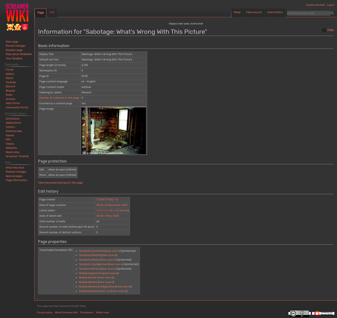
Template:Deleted (89, 255)
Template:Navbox (89, 268)
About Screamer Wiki (66, 312)
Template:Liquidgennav (93, 264)
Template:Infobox (89, 259)
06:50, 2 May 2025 (107, 215)
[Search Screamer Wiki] (309, 13)
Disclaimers (86, 312)
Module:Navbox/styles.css (94, 291)
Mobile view (102, 312)
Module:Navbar (88, 277)
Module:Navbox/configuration (97, 286)
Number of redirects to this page (59, 97)
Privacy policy (44, 312)
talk (114, 199)
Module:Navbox (88, 282)
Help (327, 30)
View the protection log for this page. (60, 182)
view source (113, 250)
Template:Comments (91, 250)
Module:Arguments (90, 273)
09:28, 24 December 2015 (111, 205)
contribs (123, 210)
